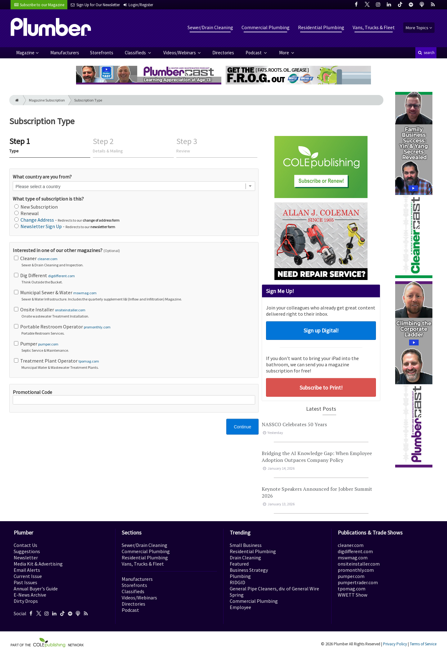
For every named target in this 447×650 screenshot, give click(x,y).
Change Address (37, 220)
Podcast (254, 53)
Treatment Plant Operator (134, 364)
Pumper (134, 347)
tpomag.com (89, 361)
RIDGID (237, 582)
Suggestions (27, 551)
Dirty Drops (26, 601)
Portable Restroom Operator (134, 329)
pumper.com (48, 344)
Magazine (25, 53)
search (426, 52)
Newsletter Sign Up (41, 226)
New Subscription (36, 207)
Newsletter (26, 557)
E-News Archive (30, 595)
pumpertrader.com (358, 582)
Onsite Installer (134, 312)
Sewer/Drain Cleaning (210, 27)
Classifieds (136, 53)
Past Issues (25, 582)
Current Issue (28, 576)
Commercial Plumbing (266, 27)
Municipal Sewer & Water (134, 295)
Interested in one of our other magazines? (66, 250)
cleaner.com (47, 258)
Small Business (246, 545)
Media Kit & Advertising (38, 564)
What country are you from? (42, 177)
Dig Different (134, 278)
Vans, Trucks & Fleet (374, 27)
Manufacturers (64, 53)
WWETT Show (352, 595)
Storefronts (101, 53)
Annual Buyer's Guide (36, 588)
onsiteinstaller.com (70, 310)
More (284, 53)
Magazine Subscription (47, 100)
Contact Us (25, 545)
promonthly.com (97, 327)
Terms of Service (423, 644)
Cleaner (134, 261)
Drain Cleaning (245, 557)
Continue (242, 426)
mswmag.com (85, 293)
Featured (239, 564)
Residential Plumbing (321, 27)
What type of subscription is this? (48, 199)
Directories (223, 53)
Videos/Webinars (180, 53)
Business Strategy (249, 570)
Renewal (26, 213)
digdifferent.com (61, 275)
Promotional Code (134, 397)
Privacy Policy (395, 644)
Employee (240, 607)
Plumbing (240, 576)
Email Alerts (27, 570)
